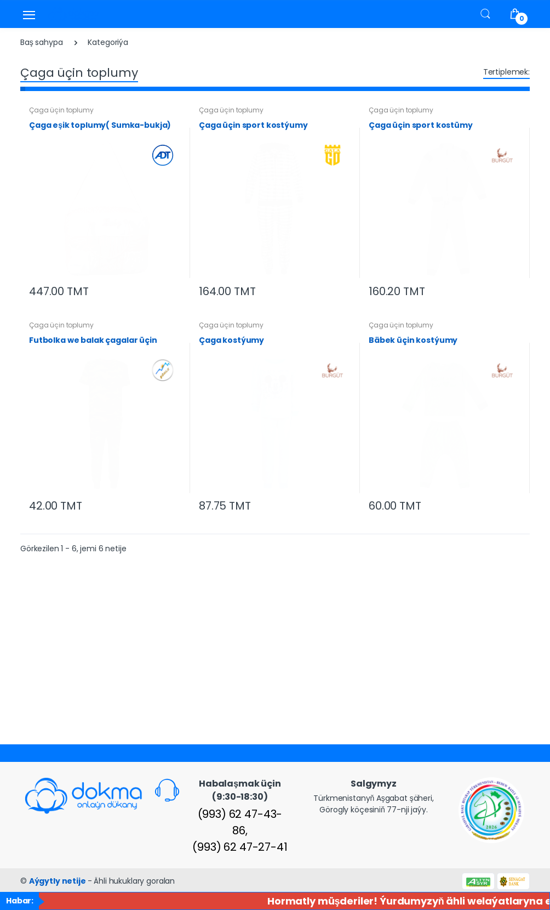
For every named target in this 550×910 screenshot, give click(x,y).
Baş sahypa (41, 42)
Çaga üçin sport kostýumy (253, 125)
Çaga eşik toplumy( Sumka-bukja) (100, 125)
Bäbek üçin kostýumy (413, 340)
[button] (485, 13)
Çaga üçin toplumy (61, 110)
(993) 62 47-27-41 (240, 847)
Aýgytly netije (58, 880)
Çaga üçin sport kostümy (421, 125)
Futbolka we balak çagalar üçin (93, 340)
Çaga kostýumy (231, 340)
